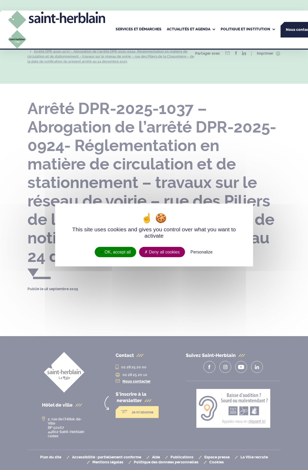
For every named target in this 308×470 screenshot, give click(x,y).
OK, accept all (115, 252)
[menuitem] (139, 30)
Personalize (202, 252)
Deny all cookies (162, 252)
